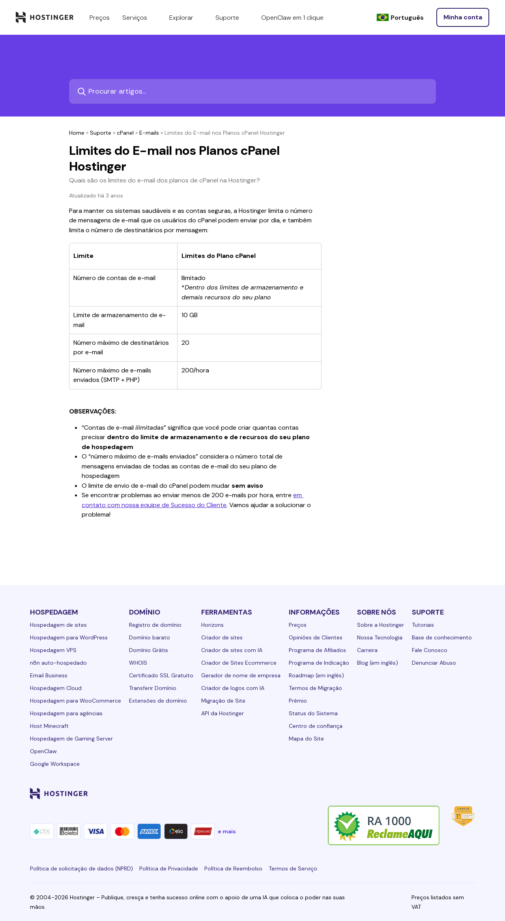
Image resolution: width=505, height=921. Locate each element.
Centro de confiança (315, 725)
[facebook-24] (391, 793)
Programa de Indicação (319, 662)
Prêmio (298, 700)
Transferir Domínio (152, 688)
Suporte (100, 132)
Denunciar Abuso (434, 662)
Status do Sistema (313, 713)
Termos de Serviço (293, 868)
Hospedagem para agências (66, 713)
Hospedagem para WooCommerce (75, 700)
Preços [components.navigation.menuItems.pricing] (100, 17)
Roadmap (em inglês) (316, 675)
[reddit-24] (454, 793)
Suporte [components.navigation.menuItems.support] (232, 17)
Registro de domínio (155, 624)
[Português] (400, 17)
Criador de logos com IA (232, 688)
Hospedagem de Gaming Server (71, 738)
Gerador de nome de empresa (241, 675)
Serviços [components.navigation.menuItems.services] (139, 17)
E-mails (149, 132)
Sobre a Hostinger (380, 624)
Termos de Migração (315, 688)
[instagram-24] (407, 793)
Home (76, 132)
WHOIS (138, 662)
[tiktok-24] (470, 793)
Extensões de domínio (158, 700)
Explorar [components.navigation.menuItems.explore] (186, 17)
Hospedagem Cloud (56, 688)
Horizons (212, 624)
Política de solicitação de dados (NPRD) (81, 868)
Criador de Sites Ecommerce (239, 662)
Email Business (48, 675)
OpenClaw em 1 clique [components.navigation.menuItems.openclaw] (292, 17)
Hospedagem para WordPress (69, 637)
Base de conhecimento (442, 637)
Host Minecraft (49, 725)
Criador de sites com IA (231, 650)
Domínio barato (149, 637)
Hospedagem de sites (58, 624)
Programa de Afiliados (317, 650)
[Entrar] (462, 17)
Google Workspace (55, 763)
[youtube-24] (438, 793)
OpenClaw (43, 751)
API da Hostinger (222, 713)
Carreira (367, 650)
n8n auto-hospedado (58, 662)
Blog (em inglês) (377, 662)
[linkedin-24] (375, 793)
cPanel (125, 132)
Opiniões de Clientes (315, 637)
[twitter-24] (423, 793)
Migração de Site (223, 700)
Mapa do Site (306, 738)
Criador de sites (222, 637)
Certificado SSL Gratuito (161, 675)
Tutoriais (423, 624)
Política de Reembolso (233, 868)
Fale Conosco (429, 650)
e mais (227, 831)
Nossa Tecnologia (379, 637)
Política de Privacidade (168, 868)
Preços (298, 624)
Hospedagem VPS (53, 650)
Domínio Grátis (148, 650)
